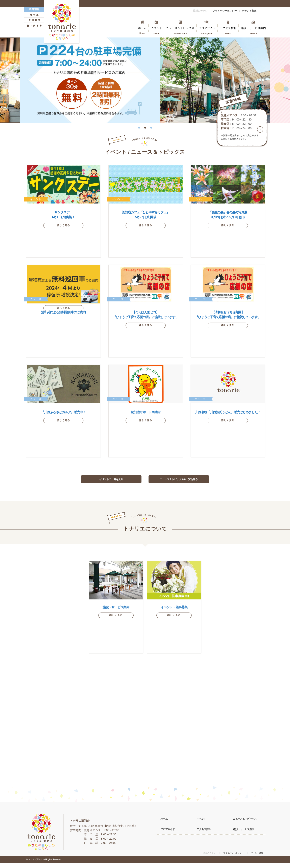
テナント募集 (246, 10)
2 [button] (145, 126)
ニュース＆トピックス (246, 822)
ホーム (165, 822)
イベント (202, 822)
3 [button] (151, 126)
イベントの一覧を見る (111, 480)
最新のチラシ (187, 10)
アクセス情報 (205, 835)
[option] (145, 80)
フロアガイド (169, 835)
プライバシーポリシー (217, 10)
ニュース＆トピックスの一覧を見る (178, 480)
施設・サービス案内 (245, 835)
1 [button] (139, 126)
